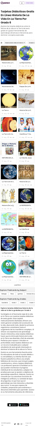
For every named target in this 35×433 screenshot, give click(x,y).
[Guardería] (4, 302)
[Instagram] (21, 424)
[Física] (12, 293)
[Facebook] (18, 424)
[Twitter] (15, 424)
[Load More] (17, 285)
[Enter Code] (29, 2)
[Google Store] (24, 404)
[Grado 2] (23, 302)
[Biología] (4, 293)
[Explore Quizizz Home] (5, 3)
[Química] (20, 293)
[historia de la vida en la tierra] (15, 42)
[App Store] (12, 404)
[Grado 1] (14, 302)
